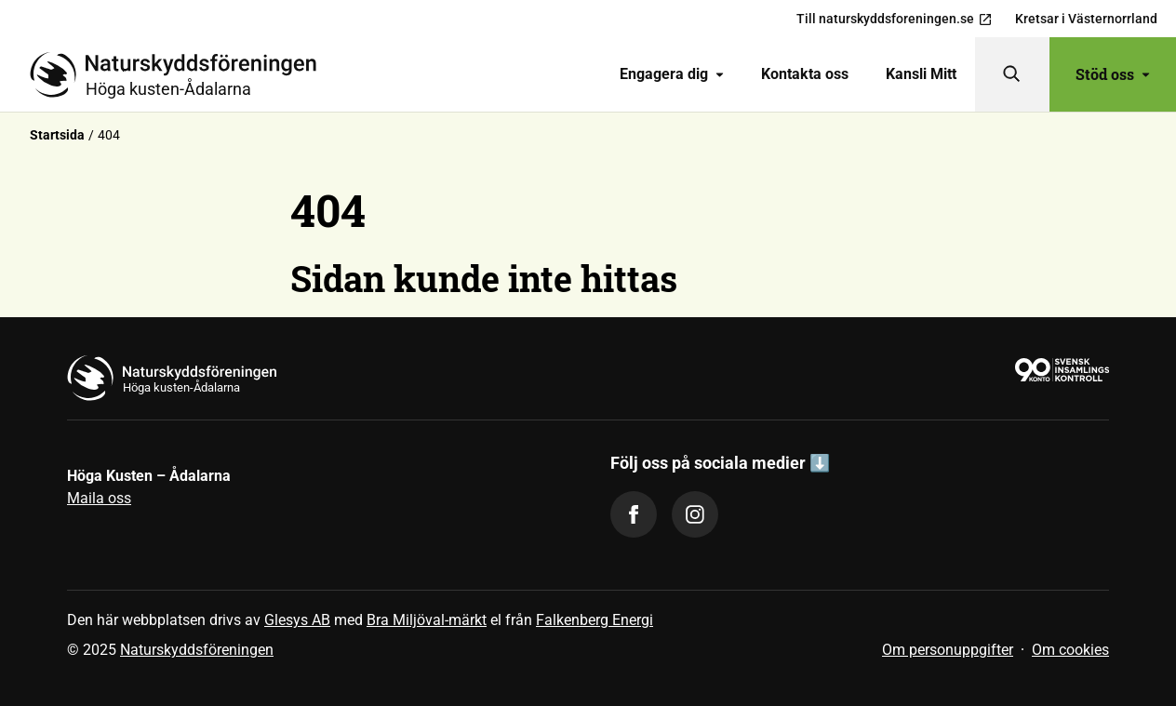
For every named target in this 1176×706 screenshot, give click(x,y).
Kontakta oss (805, 74)
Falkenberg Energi (594, 620)
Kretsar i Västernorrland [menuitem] (1086, 18)
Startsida (57, 134)
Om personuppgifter (947, 650)
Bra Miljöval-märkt (427, 620)
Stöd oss (1113, 74)
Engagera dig (672, 74)
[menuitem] (671, 74)
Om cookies (1070, 650)
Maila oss (99, 498)
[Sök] (1012, 74)
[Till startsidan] (180, 74)
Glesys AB (297, 620)
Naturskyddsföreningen (197, 650)
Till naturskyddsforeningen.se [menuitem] (894, 19)
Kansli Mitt (921, 74)
